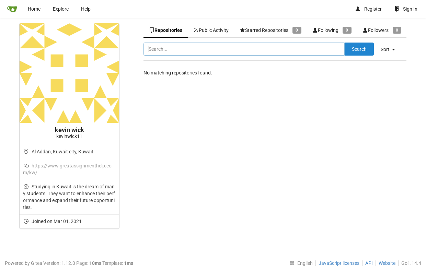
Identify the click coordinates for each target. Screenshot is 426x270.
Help (86, 9)
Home (34, 9)
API (369, 263)
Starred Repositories (270, 30)
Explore (61, 9)
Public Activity (211, 30)
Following (332, 30)
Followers (382, 30)
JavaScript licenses (339, 263)
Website (387, 263)
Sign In (406, 9)
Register (368, 9)
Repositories (165, 30)
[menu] (390, 49)
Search (359, 49)
